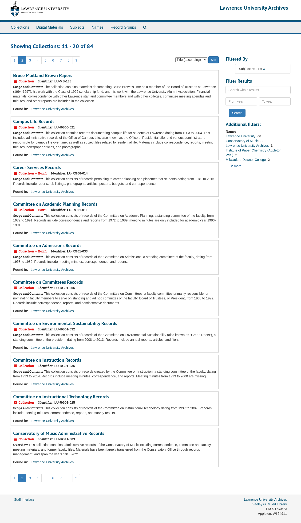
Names (97, 27)
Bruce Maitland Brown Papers (42, 75)
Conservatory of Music (242, 141)
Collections (20, 27)
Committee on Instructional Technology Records (61, 397)
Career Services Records (37, 167)
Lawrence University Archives (254, 7)
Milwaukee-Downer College (246, 160)
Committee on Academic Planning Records (55, 204)
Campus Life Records (33, 121)
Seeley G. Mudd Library (269, 504)
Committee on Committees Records (48, 282)
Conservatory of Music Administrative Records (58, 433)
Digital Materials (49, 27)
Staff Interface (24, 499)
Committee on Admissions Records (47, 245)
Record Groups (123, 27)
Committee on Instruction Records (47, 360)
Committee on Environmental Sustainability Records (65, 323)
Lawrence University (241, 136)
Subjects (77, 27)
